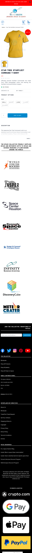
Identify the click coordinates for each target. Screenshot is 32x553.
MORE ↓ (29, 138)
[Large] (18, 102)
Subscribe (27, 335)
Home (3, 27)
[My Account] (24, 22)
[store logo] (16, 13)
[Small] (4, 102)
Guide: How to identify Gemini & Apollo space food (15, 456)
